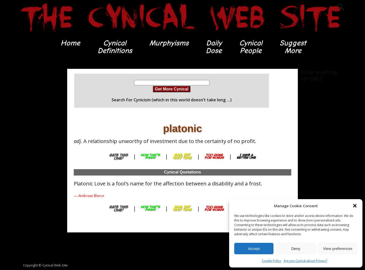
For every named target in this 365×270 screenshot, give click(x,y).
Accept (254, 248)
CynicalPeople (250, 47)
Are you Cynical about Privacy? (305, 261)
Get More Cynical (171, 89)
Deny (295, 248)
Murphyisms (169, 43)
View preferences (338, 248)
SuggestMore (293, 47)
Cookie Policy (271, 261)
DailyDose (214, 47)
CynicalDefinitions (115, 47)
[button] (354, 205)
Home (70, 43)
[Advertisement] (38, 145)
